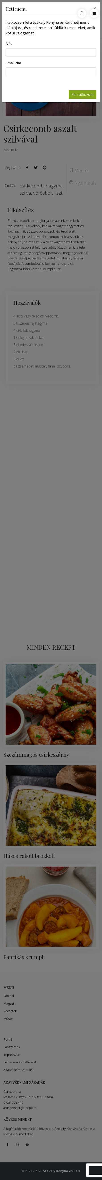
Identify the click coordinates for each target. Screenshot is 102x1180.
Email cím (13, 63)
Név (9, 43)
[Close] (95, 8)
